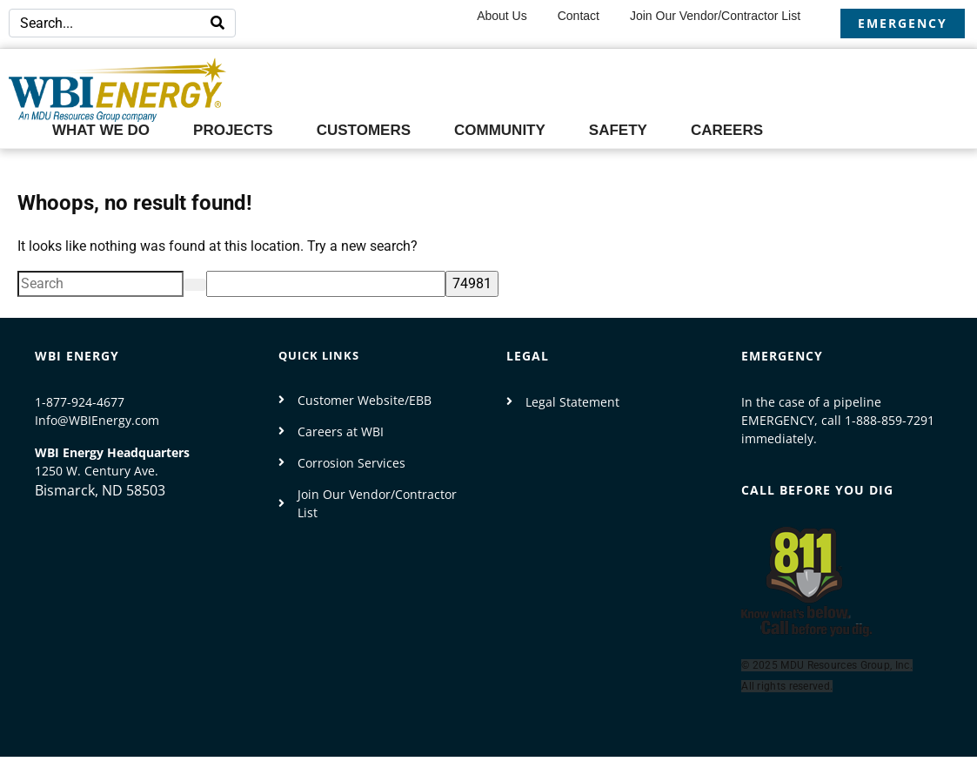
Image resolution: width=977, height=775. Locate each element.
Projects (233, 130)
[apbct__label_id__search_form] (325, 284)
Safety (618, 130)
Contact (578, 16)
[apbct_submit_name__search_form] (472, 284)
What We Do (101, 130)
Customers (364, 130)
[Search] (217, 23)
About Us (502, 16)
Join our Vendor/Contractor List (715, 16)
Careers (727, 130)
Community (499, 130)
